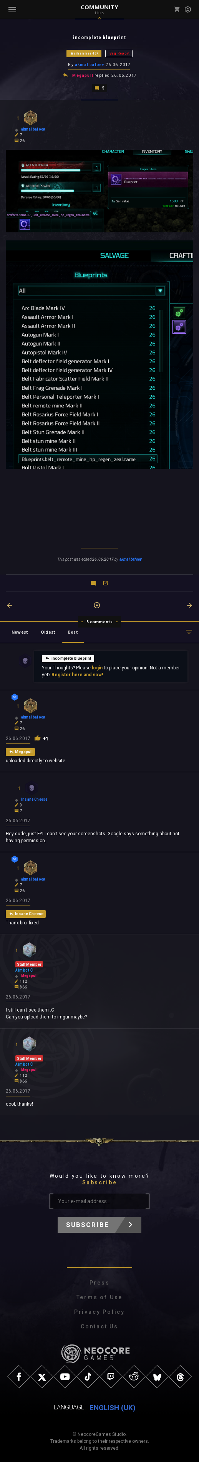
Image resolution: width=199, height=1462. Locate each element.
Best (73, 631)
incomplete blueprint (68, 657)
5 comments (99, 621)
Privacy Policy (99, 1311)
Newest (20, 631)
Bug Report (119, 53)
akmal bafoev (89, 65)
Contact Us (99, 1326)
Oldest (48, 631)
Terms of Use (99, 1296)
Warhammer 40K (85, 53)
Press (100, 1282)
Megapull (82, 75)
